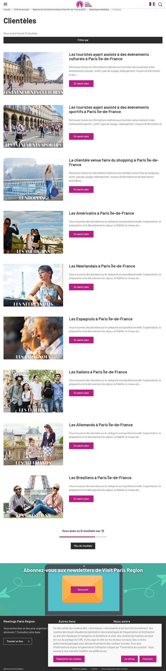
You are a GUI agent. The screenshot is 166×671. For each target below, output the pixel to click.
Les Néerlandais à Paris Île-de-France (115, 260)
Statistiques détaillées (99, 9)
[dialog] (105, 645)
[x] (121, 615)
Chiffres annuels (21, 9)
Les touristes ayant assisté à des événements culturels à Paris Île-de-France (122, 56)
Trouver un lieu (15, 628)
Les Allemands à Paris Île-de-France (114, 414)
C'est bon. (148, 658)
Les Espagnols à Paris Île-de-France (114, 312)
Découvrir (83, 576)
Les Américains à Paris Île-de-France (114, 209)
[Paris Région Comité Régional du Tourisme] (84, 4)
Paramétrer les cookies (68, 658)
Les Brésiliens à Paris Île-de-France (113, 466)
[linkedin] (116, 615)
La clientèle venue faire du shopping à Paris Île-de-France (120, 159)
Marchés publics (68, 615)
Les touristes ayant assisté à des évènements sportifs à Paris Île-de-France (122, 108)
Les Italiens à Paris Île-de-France (111, 363)
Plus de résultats (83, 532)
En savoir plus (94, 83)
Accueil (6, 9)
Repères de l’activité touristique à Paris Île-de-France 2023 (59, 9)
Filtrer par (83, 40)
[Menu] (5, 4)
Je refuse (129, 658)
